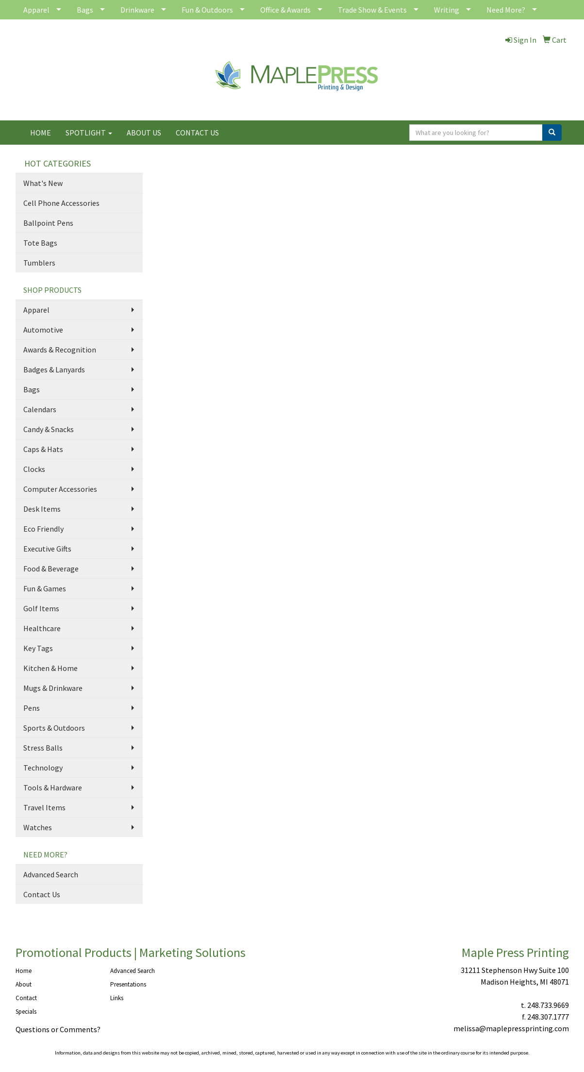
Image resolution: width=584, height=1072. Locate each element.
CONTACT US (197, 132)
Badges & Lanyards (54, 369)
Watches (37, 827)
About (24, 984)
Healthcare (42, 628)
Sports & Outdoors (54, 728)
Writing (446, 10)
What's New (43, 183)
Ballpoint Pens (48, 223)
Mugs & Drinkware (53, 688)
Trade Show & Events (372, 10)
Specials (26, 1011)
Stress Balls (43, 748)
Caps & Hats (43, 449)
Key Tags (38, 648)
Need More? (505, 10)
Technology (43, 767)
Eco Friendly (43, 529)
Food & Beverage (51, 568)
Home (24, 971)
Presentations (128, 984)
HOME (40, 132)
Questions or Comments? (58, 1029)
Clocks (34, 469)
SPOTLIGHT (89, 132)
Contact (26, 998)
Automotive (43, 330)
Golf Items (41, 608)
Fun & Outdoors (207, 10)
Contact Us (41, 894)
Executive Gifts (47, 548)
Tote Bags (40, 243)
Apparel (36, 10)
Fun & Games (44, 588)
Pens (31, 708)
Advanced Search (50, 874)
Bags (85, 10)
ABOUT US (144, 132)
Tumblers (39, 263)
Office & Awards (285, 10)
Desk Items (42, 509)
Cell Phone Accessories (61, 203)
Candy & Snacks (48, 429)
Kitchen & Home (50, 668)
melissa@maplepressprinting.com (511, 1028)
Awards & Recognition (59, 349)
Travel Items (44, 807)
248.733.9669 (548, 1005)
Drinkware (137, 10)
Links (116, 998)
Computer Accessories (60, 489)
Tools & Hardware (52, 787)
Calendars (39, 409)
